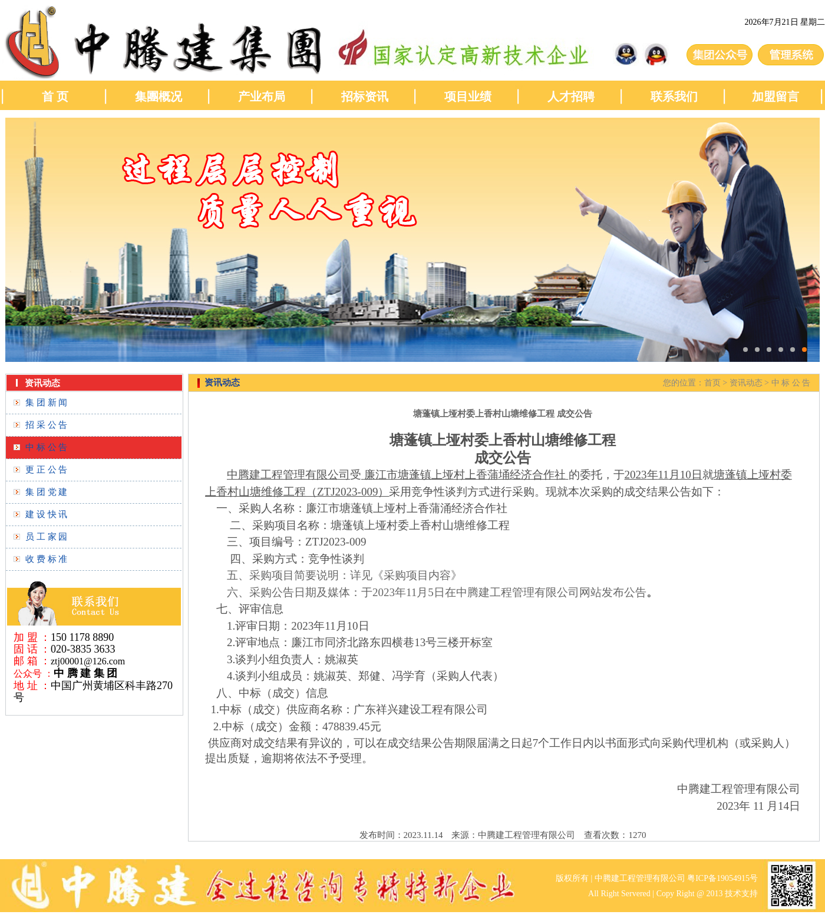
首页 (712, 382)
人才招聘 (571, 96)
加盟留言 (777, 96)
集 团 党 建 (46, 492)
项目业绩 (467, 96)
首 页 (55, 96)
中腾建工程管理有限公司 (640, 878)
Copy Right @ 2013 (689, 893)
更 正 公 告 (46, 469)
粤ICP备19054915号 (722, 878)
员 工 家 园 (46, 536)
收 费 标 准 (46, 559)
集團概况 (158, 96)
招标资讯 (364, 96)
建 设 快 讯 (46, 514)
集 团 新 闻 (46, 402)
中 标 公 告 (46, 447)
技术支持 (741, 893)
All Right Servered (619, 893)
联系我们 (674, 96)
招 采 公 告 (46, 425)
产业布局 (261, 96)
